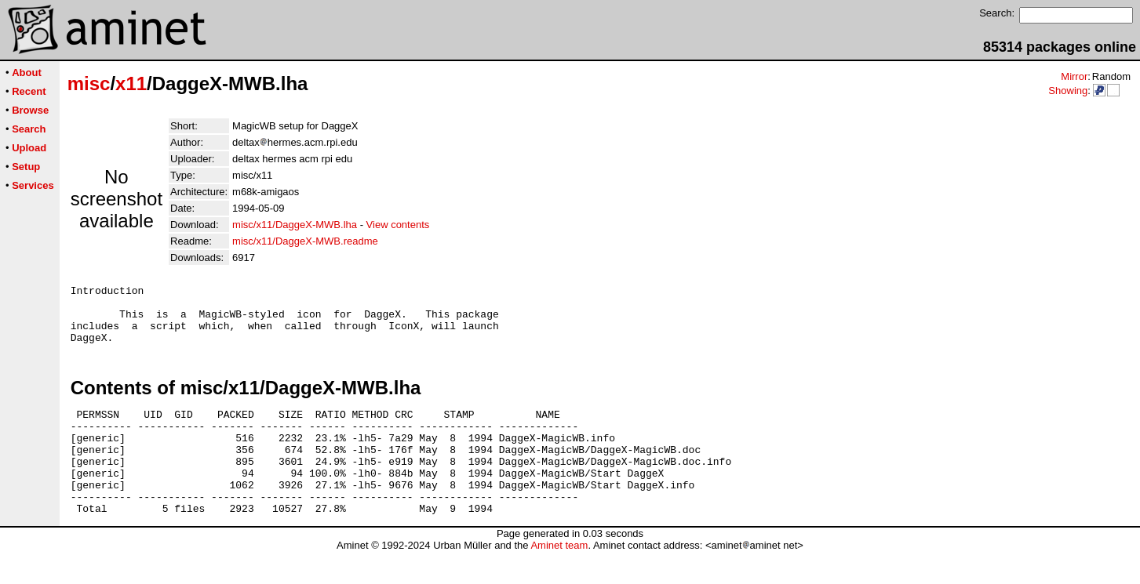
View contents (398, 224)
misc (89, 83)
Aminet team (559, 578)
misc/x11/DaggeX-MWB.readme (305, 241)
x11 (131, 83)
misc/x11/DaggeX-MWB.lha (294, 224)
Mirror (1074, 76)
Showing (1067, 90)
